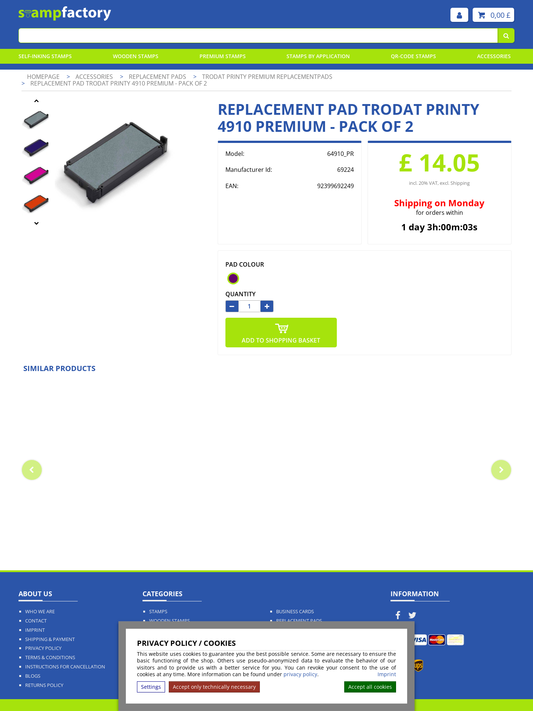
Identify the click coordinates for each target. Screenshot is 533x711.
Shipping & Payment (50, 639)
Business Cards (295, 611)
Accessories (494, 56)
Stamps (158, 611)
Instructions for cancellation (65, 667)
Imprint (387, 674)
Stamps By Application (318, 56)
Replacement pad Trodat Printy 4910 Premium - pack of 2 (118, 83)
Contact (36, 621)
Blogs (32, 676)
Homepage (43, 77)
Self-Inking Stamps (45, 56)
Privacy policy (43, 648)
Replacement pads (158, 77)
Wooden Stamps (135, 56)
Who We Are (40, 611)
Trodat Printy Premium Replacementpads (267, 77)
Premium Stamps (223, 56)
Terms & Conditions (50, 657)
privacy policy (300, 674)
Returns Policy (44, 685)
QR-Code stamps (413, 56)
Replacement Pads (299, 621)
